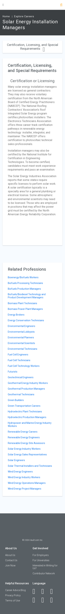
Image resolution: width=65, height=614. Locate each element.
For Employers (41, 555)
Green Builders (16, 400)
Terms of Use (12, 600)
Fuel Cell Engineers (18, 354)
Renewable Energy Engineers (24, 437)
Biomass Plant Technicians (22, 303)
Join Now (10, 565)
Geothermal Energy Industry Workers (28, 383)
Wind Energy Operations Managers (27, 483)
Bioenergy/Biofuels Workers (23, 277)
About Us (10, 555)
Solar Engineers (16, 460)
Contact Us (11, 560)
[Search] (61, 5)
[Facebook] (36, 591)
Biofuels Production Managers (24, 288)
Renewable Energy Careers (22, 431)
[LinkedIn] (44, 591)
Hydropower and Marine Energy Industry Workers (29, 424)
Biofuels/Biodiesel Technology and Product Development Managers (27, 296)
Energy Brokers (16, 314)
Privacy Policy (13, 595)
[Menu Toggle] (3, 4)
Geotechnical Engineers (20, 377)
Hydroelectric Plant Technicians (25, 411)
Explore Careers (24, 16)
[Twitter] (53, 591)
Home (6, 16)
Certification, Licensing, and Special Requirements (32, 47)
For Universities (41, 560)
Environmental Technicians (22, 348)
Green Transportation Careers (24, 405)
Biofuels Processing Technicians (25, 283)
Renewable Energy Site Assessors (26, 443)
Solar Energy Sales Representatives (27, 454)
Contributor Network (44, 573)
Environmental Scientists (21, 343)
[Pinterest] (44, 600)
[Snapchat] (53, 600)
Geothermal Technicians (21, 394)
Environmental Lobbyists (21, 331)
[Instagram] (36, 600)
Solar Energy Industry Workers (24, 448)
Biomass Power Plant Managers (25, 309)
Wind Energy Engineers (20, 471)
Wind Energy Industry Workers (24, 477)
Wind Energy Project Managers (24, 488)
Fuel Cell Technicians (19, 360)
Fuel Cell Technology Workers (24, 366)
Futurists (12, 371)
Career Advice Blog (15, 590)
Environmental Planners (21, 337)
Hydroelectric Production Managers (27, 417)
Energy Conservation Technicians (26, 320)
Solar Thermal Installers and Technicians (30, 466)
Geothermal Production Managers (26, 388)
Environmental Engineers (21, 326)
